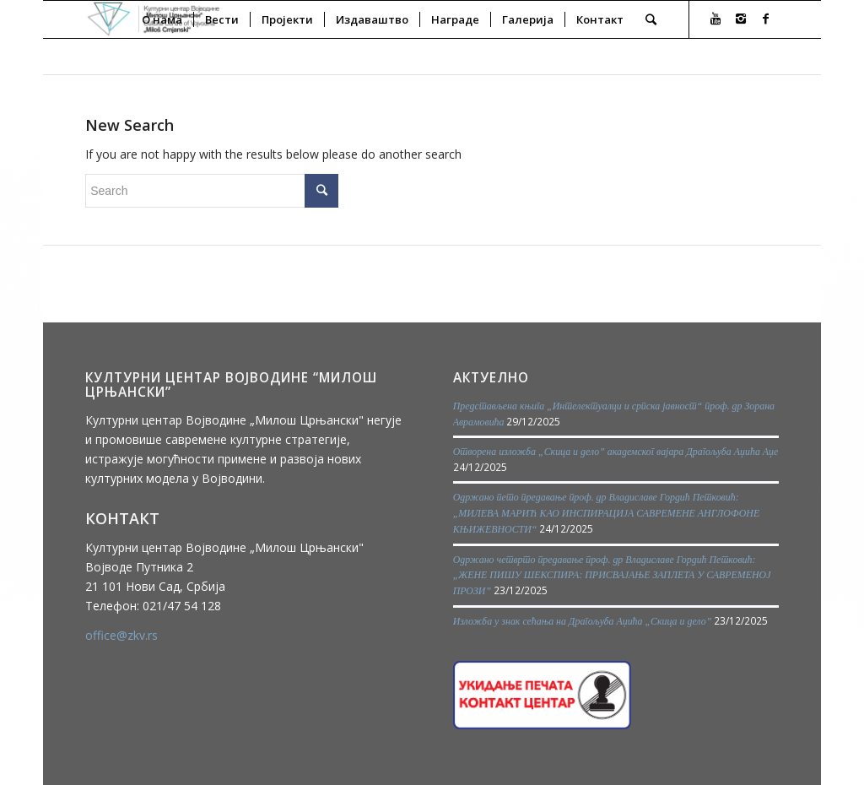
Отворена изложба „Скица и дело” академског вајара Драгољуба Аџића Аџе (616, 451)
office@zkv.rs (121, 635)
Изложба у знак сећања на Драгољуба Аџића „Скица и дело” (582, 621)
